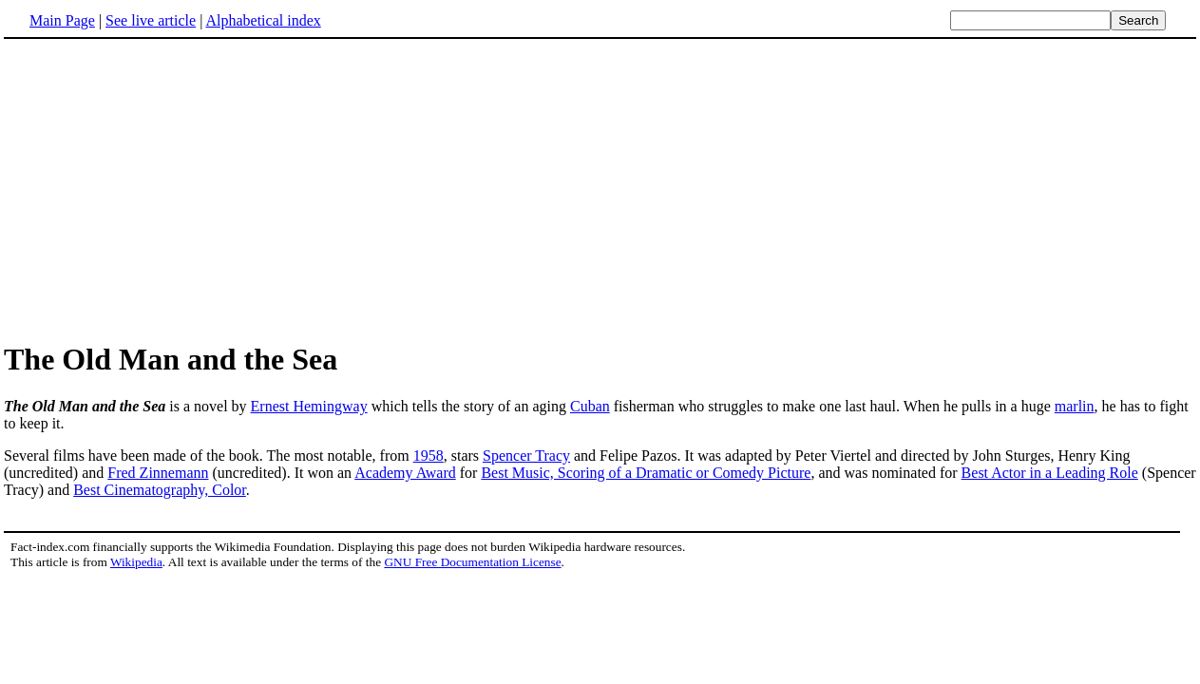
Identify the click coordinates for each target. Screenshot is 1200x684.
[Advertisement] (600, 189)
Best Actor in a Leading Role (1050, 473)
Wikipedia (136, 562)
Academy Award (405, 473)
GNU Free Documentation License (472, 562)
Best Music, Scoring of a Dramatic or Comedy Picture (645, 473)
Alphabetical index (262, 20)
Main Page (62, 20)
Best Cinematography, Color (159, 490)
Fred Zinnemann (157, 473)
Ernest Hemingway (309, 406)
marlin (1075, 406)
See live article (150, 20)
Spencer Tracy (526, 455)
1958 (428, 455)
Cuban (590, 406)
